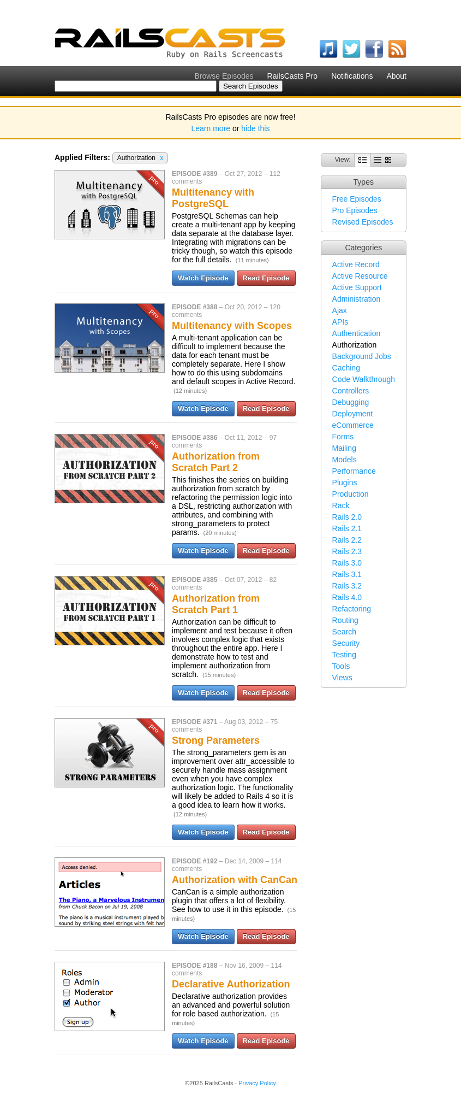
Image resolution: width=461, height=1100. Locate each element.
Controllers (350, 390)
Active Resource (360, 276)
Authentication (356, 333)
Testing (344, 654)
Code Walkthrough (363, 379)
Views (342, 677)
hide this (255, 128)
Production (350, 494)
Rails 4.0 (347, 597)
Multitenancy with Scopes (232, 325)
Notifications (352, 76)
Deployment (352, 413)
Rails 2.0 (347, 517)
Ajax (339, 310)
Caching (346, 367)
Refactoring (352, 608)
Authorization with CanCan (234, 879)
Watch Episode (203, 278)
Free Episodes (356, 199)
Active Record (356, 264)
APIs (340, 321)
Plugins (344, 482)
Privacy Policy (257, 1083)
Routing (345, 620)
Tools (341, 666)
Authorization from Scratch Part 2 (216, 462)
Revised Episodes (362, 221)
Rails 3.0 (347, 562)
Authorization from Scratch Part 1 (216, 604)
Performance (354, 471)
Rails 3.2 (347, 585)
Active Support (357, 287)
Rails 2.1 (347, 528)
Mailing (344, 448)
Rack (341, 505)
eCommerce (353, 425)
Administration (356, 299)
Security (346, 643)
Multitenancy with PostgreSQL (213, 198)
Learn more (211, 128)
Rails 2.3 (347, 551)
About (396, 76)
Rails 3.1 (347, 574)
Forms (343, 436)
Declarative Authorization (231, 984)
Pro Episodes (355, 210)
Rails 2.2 (347, 540)
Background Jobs (361, 356)
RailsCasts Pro (292, 76)
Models (344, 459)
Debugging (350, 402)
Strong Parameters (216, 740)
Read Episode (266, 278)
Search (344, 631)
